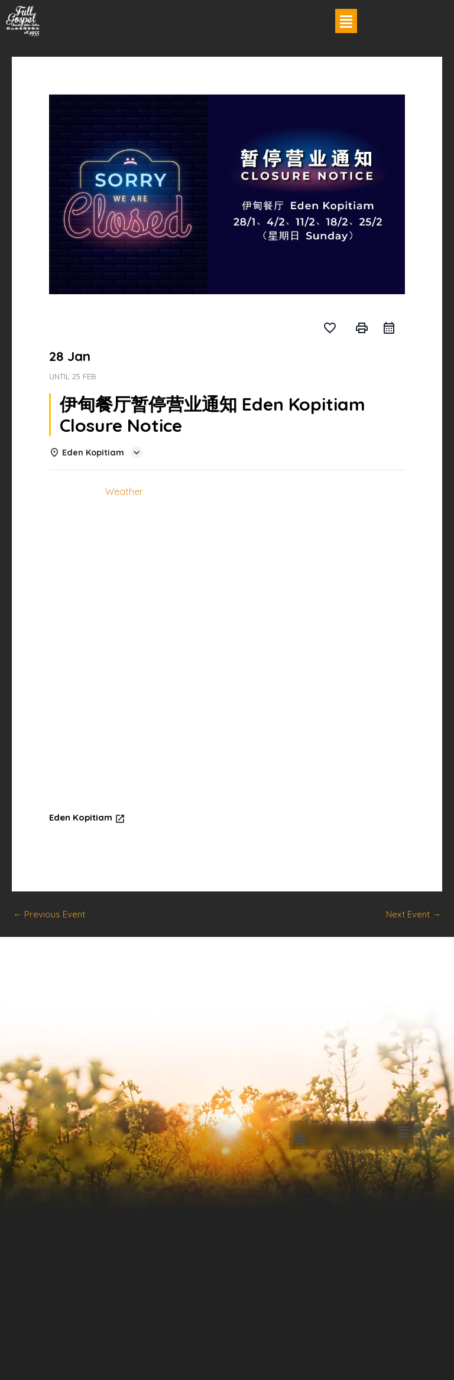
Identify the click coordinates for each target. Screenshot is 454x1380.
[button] (346, 21)
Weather (124, 491)
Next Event (413, 914)
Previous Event (49, 914)
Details (72, 491)
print (362, 328)
